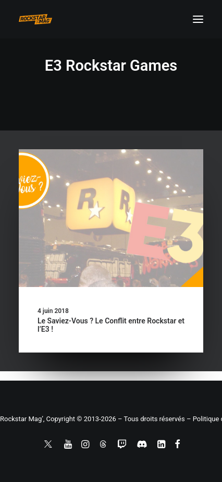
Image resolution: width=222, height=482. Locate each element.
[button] (198, 19)
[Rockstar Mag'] (35, 19)
